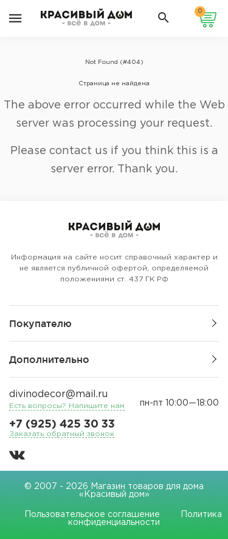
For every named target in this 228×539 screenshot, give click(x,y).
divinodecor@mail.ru (58, 394)
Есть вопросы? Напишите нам (67, 406)
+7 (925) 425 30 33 (62, 424)
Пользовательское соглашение (92, 514)
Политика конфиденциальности (145, 518)
